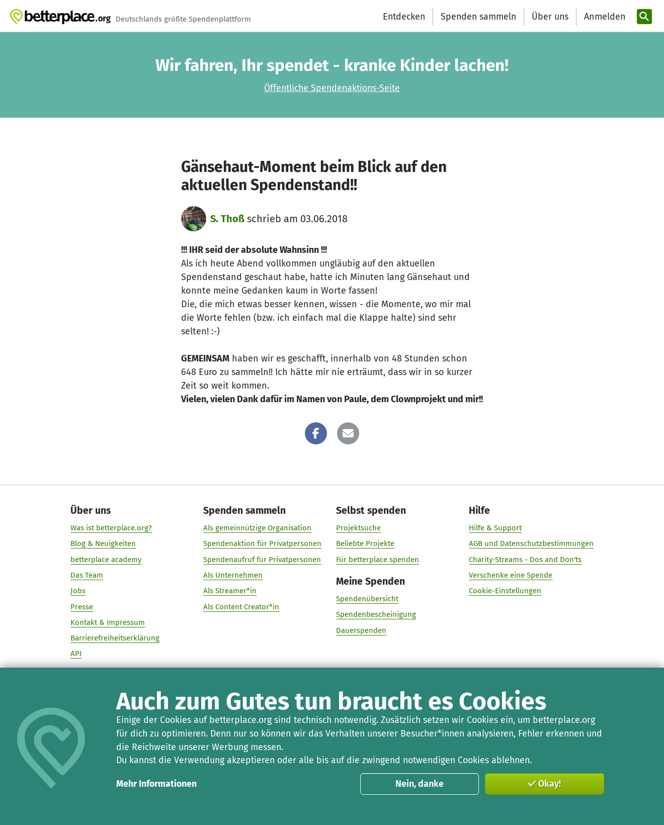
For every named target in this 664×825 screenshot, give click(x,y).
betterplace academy (105, 559)
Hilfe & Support (495, 527)
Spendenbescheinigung (376, 614)
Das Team (86, 575)
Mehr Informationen (156, 783)
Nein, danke (419, 783)
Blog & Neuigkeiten (103, 543)
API (75, 653)
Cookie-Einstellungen (505, 590)
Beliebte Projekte (365, 543)
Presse (81, 606)
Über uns (550, 16)
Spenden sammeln (478, 16)
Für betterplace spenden (377, 559)
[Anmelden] (603, 17)
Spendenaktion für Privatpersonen (262, 543)
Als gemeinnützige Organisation (257, 527)
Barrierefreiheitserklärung (114, 638)
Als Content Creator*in (241, 606)
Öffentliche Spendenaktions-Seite (332, 88)
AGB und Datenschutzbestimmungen (531, 543)
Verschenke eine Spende (510, 575)
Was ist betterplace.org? (111, 527)
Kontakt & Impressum (107, 621)
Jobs (78, 590)
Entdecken (404, 16)
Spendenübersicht (367, 598)
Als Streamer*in (230, 590)
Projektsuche (358, 527)
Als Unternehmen (233, 575)
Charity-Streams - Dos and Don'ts (525, 559)
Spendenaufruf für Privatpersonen (262, 559)
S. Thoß (227, 219)
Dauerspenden (361, 629)
